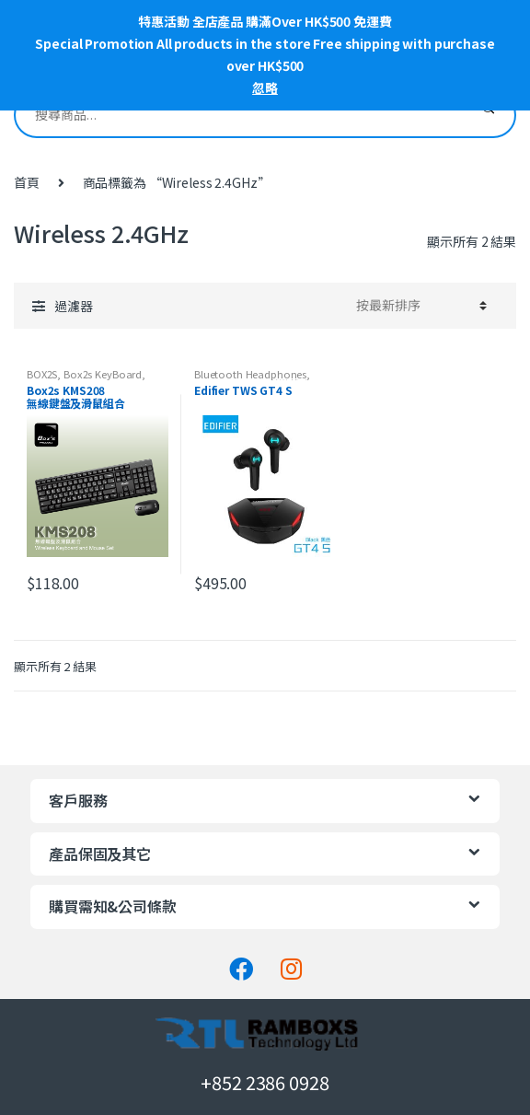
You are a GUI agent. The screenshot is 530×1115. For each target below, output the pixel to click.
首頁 (27, 182)
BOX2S (42, 373)
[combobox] (239, 115)
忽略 (265, 87)
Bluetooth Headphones (250, 373)
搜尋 (488, 115)
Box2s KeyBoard (102, 373)
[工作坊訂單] (419, 305)
